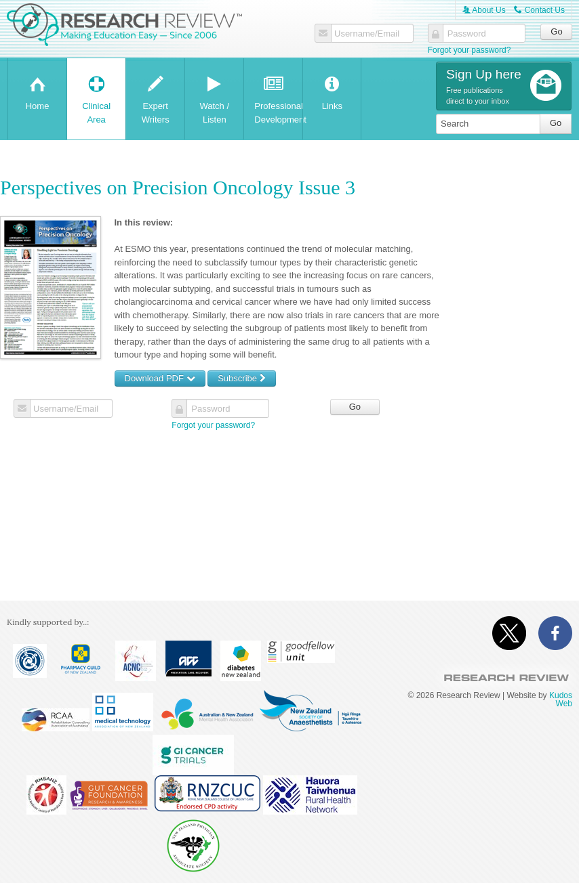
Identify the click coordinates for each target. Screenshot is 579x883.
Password (466, 34)
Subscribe (241, 378)
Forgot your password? (469, 50)
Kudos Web (560, 699)
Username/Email (366, 34)
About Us (484, 10)
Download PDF (160, 378)
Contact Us (539, 10)
